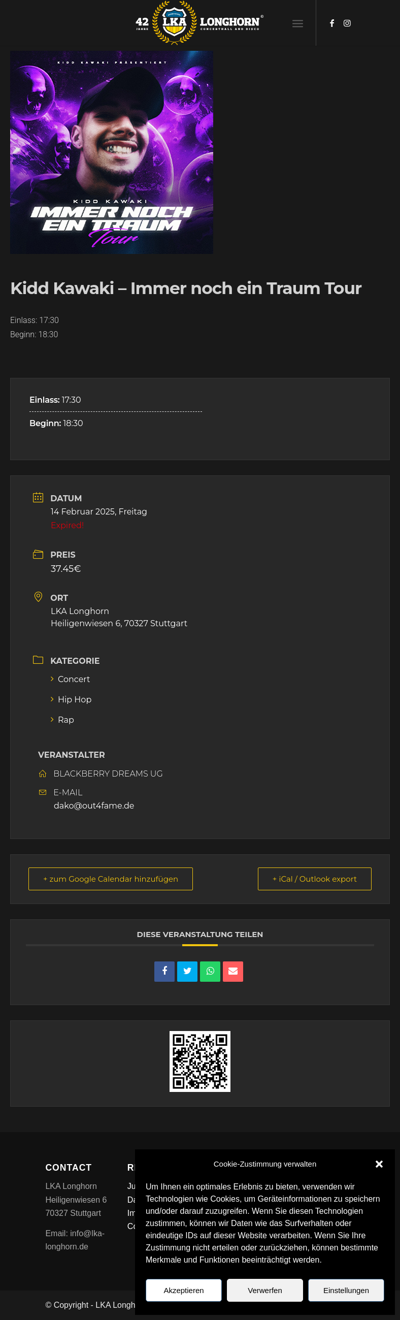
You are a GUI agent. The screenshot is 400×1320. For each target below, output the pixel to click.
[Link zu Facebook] (332, 22)
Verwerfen (265, 1290)
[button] (379, 1164)
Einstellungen (346, 1290)
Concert (70, 679)
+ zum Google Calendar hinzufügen (110, 879)
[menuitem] (297, 23)
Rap (62, 720)
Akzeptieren (183, 1290)
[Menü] (297, 23)
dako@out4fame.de (94, 806)
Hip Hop (71, 699)
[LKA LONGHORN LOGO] (200, 23)
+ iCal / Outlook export (315, 879)
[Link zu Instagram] (347, 22)
